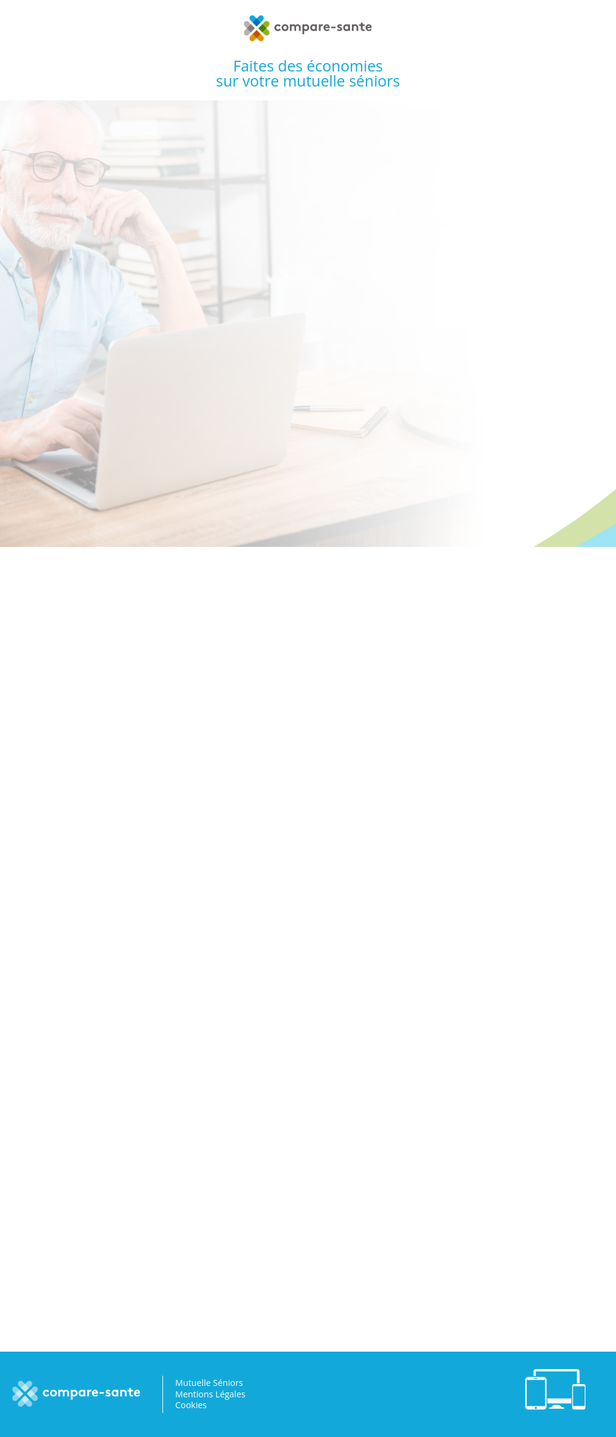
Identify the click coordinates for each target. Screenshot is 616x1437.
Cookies (191, 1405)
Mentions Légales (210, 1394)
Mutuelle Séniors (209, 1382)
